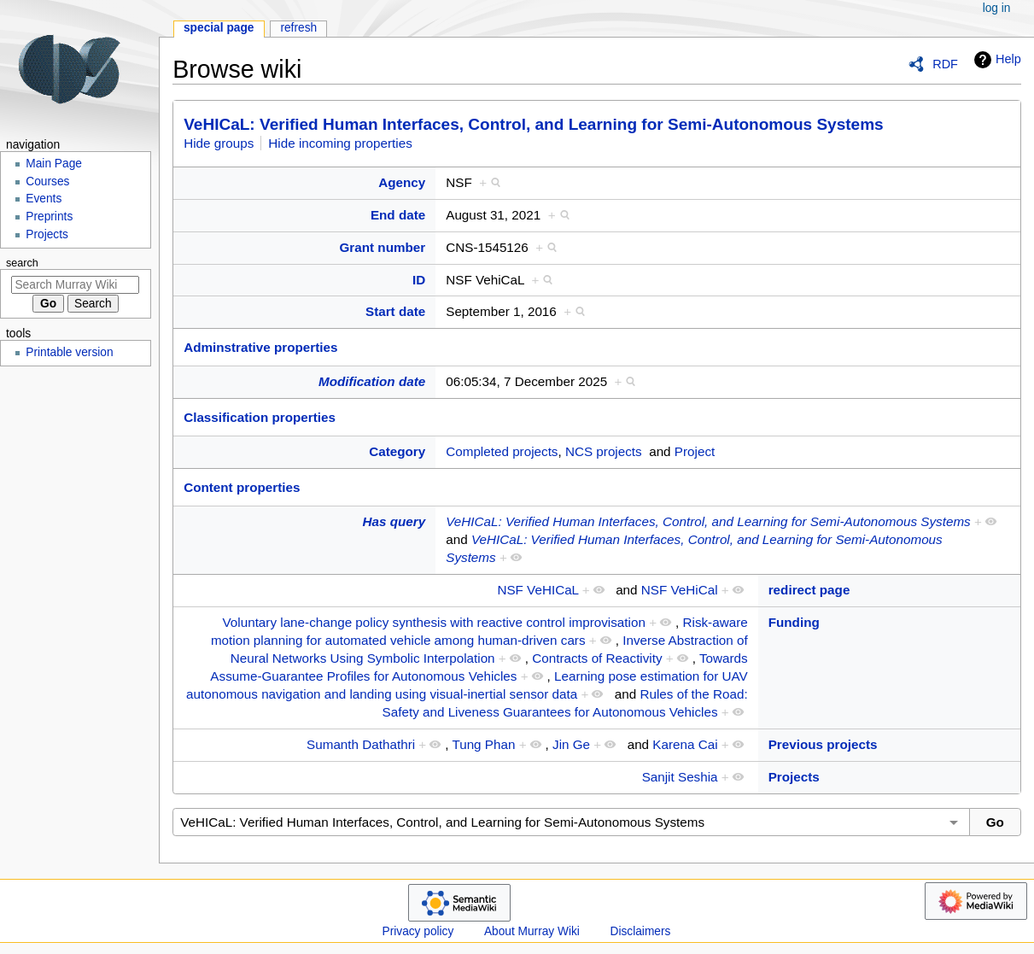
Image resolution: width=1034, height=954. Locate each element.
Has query (394, 521)
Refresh (298, 27)
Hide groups (219, 143)
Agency (401, 182)
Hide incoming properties (340, 143)
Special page (219, 27)
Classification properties (260, 417)
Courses (47, 181)
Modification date (371, 381)
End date (398, 215)
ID (418, 279)
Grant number (383, 247)
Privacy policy (418, 931)
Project (695, 451)
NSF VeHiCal (679, 589)
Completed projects (502, 451)
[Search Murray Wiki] (75, 285)
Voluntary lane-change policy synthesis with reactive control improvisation (434, 622)
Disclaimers (640, 931)
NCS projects (603, 451)
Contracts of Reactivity (597, 658)
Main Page (54, 163)
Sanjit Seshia (680, 777)
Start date (395, 311)
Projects (794, 777)
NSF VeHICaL (537, 589)
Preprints (49, 216)
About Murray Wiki (532, 931)
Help (995, 59)
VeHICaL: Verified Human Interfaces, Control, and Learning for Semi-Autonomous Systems (534, 124)
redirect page (809, 589)
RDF (945, 64)
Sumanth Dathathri (361, 744)
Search (22, 263)
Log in (997, 8)
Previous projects (823, 744)
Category (397, 451)
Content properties (242, 487)
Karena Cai (684, 744)
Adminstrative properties (260, 347)
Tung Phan (483, 744)
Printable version (69, 352)
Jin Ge (571, 744)
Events (43, 198)
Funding (794, 622)
